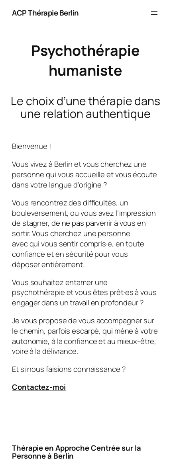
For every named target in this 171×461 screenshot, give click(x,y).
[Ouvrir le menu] (154, 13)
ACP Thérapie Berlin (45, 13)
